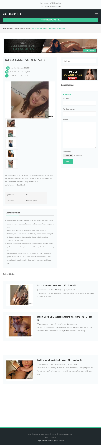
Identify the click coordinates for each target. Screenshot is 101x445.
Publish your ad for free (50, 20)
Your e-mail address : (69, 109)
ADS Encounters (12, 14)
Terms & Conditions (50, 437)
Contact (54, 434)
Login (41, 6)
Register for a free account (53, 6)
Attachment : (67, 152)
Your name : (66, 98)
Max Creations (59, 441)
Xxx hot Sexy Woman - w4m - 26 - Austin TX (56, 285)
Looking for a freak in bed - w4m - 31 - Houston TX (59, 360)
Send (68, 161)
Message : (66, 119)
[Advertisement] (50, 403)
